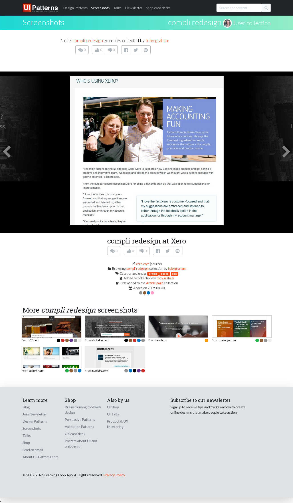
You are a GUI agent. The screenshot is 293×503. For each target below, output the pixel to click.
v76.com (34, 340)
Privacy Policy (114, 475)
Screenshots (100, 8)
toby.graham (157, 40)
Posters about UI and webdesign (81, 443)
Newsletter (133, 8)
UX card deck (75, 433)
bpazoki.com (36, 370)
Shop (26, 442)
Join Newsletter (34, 414)
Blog (26, 407)
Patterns (75, 8)
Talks (117, 8)
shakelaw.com (100, 340)
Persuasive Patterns (80, 419)
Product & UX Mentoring (117, 424)
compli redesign (194, 22)
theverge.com (227, 340)
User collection (252, 23)
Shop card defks (158, 8)
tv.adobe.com (100, 370)
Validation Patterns (79, 426)
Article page (154, 283)
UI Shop (113, 407)
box (174, 273)
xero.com (142, 264)
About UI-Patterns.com (40, 457)
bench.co (161, 340)
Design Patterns (34, 421)
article (153, 273)
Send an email (32, 450)
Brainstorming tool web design (83, 409)
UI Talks (113, 414)
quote (164, 273)
